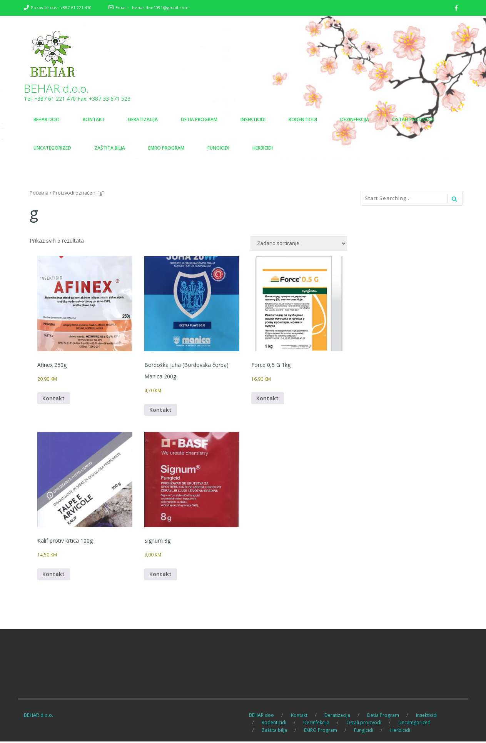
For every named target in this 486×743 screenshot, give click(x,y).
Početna (39, 193)
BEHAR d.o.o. (56, 88)
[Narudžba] (299, 244)
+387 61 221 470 (76, 7)
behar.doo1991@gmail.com (160, 7)
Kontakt (54, 399)
